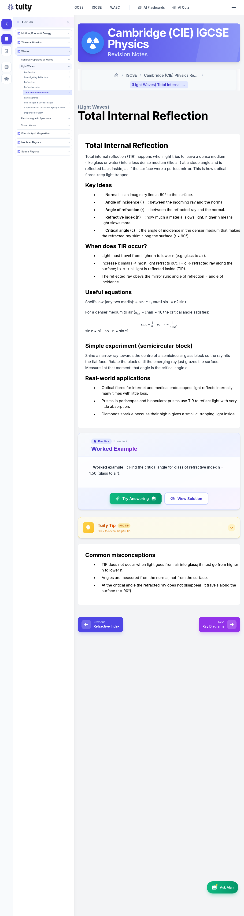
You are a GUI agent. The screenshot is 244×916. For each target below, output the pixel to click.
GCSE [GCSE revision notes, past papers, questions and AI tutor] (78, 7)
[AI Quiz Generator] (181, 7)
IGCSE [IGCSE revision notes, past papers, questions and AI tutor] (97, 7)
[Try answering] (135, 498)
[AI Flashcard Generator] (151, 7)
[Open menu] (233, 7)
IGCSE (131, 75)
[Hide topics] (6, 24)
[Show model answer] (186, 498)
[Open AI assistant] (222, 887)
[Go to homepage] (20, 7)
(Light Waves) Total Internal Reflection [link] (160, 84)
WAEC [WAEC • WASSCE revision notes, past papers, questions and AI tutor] (115, 7)
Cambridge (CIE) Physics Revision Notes (172, 75)
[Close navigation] (68, 22)
